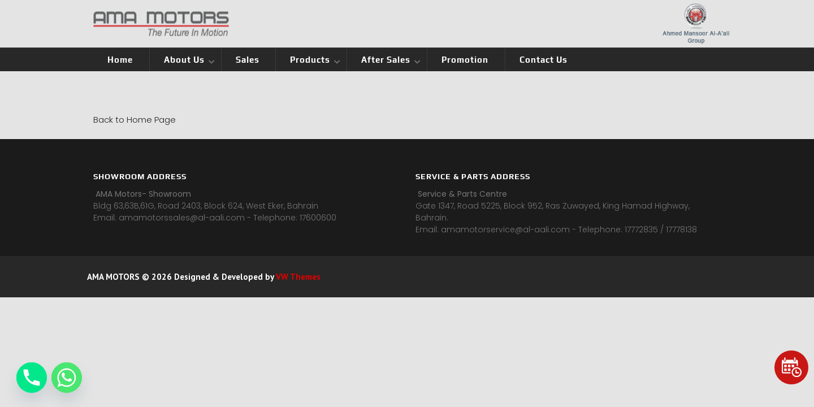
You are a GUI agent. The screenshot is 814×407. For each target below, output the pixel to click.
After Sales (385, 59)
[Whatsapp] (66, 377)
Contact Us (543, 59)
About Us (184, 59)
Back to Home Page (134, 119)
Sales (247, 59)
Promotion (464, 59)
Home (120, 59)
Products (310, 59)
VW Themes (297, 276)
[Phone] (31, 377)
